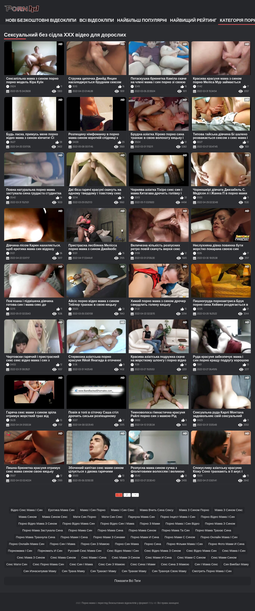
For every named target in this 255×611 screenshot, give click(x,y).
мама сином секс (54, 517)
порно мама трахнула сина (35, 537)
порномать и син (50, 551)
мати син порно (84, 517)
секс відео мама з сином (162, 551)
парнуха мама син (141, 517)
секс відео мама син (201, 551)
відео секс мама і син (27, 510)
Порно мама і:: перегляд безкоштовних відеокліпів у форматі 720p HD (119, 603)
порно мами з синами (109, 537)
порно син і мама (62, 544)
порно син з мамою (95, 544)
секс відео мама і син (123, 551)
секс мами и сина (158, 558)
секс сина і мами (142, 564)
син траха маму (73, 571)
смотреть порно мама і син (211, 571)
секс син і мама (81, 564)
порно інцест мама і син (177, 517)
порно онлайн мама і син (219, 537)
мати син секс (112, 517)
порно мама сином (142, 530)
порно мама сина (110, 530)
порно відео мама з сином (37, 524)
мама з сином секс (229, 510)
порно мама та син (176, 530)
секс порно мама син (48, 564)
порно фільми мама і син (185, 544)
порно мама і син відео (182, 524)
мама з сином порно (194, 510)
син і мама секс (206, 564)
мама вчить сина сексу (157, 510)
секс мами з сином (126, 558)
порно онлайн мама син (26, 544)
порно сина (152, 544)
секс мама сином (63, 558)
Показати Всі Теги (127, 581)
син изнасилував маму (40, 571)
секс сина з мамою (175, 564)
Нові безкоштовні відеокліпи (41, 20)
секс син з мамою (111, 564)
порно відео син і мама (117, 524)
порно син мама (127, 544)
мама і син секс (122, 510)
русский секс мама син (84, 551)
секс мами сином (223, 558)
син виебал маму (236, 564)
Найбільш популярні (142, 20)
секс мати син (16, 564)
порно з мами (150, 524)
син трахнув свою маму (169, 571)
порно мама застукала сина (42, 530)
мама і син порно (92, 510)
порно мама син (80, 530)
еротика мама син (61, 510)
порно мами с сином (180, 537)
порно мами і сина (74, 537)
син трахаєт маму (103, 571)
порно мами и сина (145, 537)
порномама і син (20, 551)
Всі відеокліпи (96, 20)
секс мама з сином (31, 558)
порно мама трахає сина (213, 530)
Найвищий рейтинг (193, 20)
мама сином (28, 517)
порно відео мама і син (218, 517)
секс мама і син (233, 551)
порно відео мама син (79, 524)
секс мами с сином (191, 558)
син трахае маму (134, 571)
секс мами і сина (93, 558)
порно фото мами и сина (226, 544)
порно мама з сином (220, 524)
